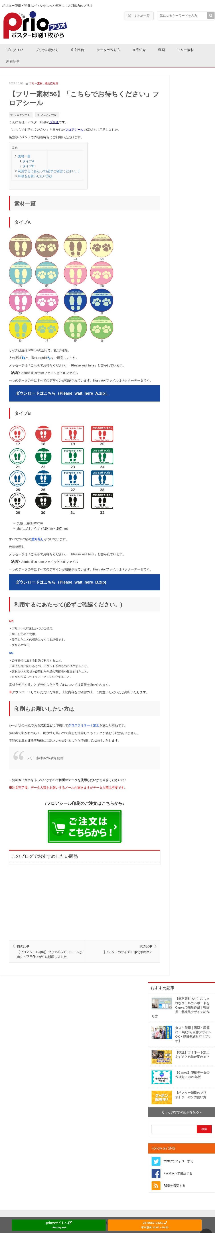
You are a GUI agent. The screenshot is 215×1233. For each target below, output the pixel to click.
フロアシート (22, 114)
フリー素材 (192, 50)
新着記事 (13, 61)
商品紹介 (143, 50)
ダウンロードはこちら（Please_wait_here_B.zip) (61, 573)
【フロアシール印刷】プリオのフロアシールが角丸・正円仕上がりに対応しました (50, 939)
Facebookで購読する (178, 1161)
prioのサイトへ (59, 1225)
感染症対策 (51, 82)
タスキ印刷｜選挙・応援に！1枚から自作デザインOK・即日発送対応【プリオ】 (181, 1022)
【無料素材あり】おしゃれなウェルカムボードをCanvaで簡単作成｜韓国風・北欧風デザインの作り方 (180, 995)
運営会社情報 (74, 1210)
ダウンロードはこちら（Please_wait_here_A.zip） (62, 388)
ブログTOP (15, 50)
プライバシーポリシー (114, 1210)
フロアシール (49, 114)
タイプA (28, 160)
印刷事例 (80, 50)
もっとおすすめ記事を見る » (181, 1100)
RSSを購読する (174, 1174)
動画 (167, 50)
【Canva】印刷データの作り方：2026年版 (180, 1065)
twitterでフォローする (179, 1149)
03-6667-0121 (154, 1225)
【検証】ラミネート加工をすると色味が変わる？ (180, 1045)
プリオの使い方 (48, 50)
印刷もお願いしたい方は (35, 175)
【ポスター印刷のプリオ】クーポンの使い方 (179, 1085)
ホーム (44, 1210)
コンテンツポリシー (161, 1210)
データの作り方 (112, 50)
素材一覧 (24, 155)
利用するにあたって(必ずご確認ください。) (48, 170)
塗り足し (37, 530)
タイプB (28, 165)
